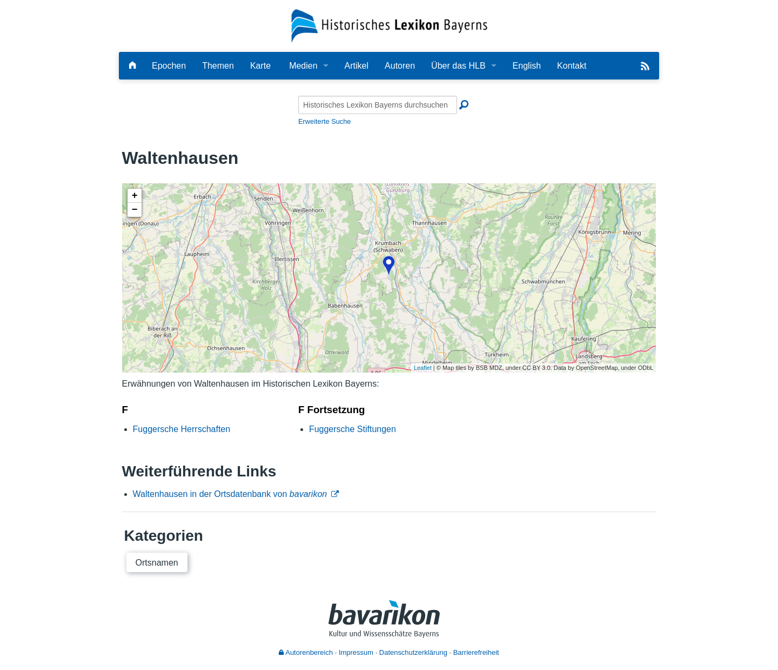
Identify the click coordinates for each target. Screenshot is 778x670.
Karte (260, 65)
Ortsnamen (157, 562)
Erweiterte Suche (324, 121)
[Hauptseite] (132, 66)
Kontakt (571, 65)
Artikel (356, 65)
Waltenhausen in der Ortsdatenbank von (230, 494)
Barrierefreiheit (476, 652)
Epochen (169, 65)
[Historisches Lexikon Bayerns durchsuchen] (377, 105)
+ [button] (135, 195)
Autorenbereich (306, 652)
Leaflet (423, 367)
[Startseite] (389, 25)
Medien (303, 65)
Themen (218, 65)
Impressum (356, 652)
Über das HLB (458, 65)
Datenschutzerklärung (413, 652)
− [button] (135, 209)
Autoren (400, 65)
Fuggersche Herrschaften (182, 429)
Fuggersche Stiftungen (352, 429)
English (527, 65)
